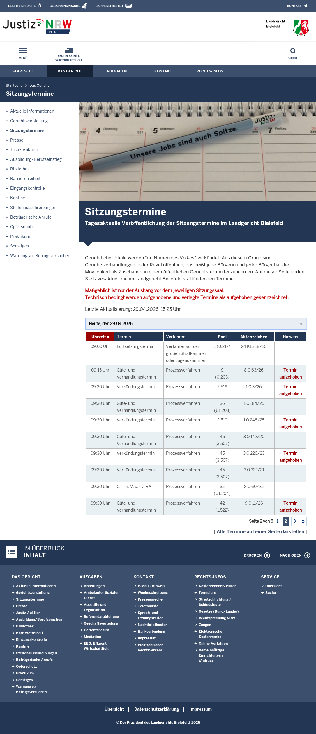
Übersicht (273, 586)
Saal (222, 336)
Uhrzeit (98, 336)
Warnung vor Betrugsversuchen (40, 255)
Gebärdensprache (65, 6)
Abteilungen (94, 586)
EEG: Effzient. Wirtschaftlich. (69, 58)
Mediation (92, 636)
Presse (16, 140)
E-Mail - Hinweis (151, 586)
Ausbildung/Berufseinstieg (36, 159)
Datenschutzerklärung (156, 709)
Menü (23, 58)
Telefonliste (148, 606)
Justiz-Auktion (24, 149)
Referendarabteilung (101, 616)
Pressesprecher (151, 599)
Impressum (147, 638)
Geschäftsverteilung (101, 623)
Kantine (17, 198)
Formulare (207, 592)
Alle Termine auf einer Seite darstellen (260, 532)
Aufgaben (117, 71)
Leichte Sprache (22, 6)
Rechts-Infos (210, 71)
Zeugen (205, 625)
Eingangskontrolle (27, 188)
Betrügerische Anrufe (31, 217)
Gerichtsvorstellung (29, 120)
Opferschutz (21, 226)
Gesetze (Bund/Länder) (219, 611)
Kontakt (294, 6)
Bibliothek (20, 169)
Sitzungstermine (27, 130)
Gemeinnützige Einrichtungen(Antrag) (211, 655)
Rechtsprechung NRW (217, 618)
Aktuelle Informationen (32, 111)
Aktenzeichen (254, 336)
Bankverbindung (151, 631)
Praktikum (20, 236)
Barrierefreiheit (109, 6)
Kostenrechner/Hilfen (217, 586)
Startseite (23, 71)
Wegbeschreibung (153, 592)
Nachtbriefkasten (152, 625)
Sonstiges (19, 246)
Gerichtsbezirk (96, 630)
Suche (293, 58)
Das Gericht (70, 71)
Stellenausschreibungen (33, 207)
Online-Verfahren (213, 643)
